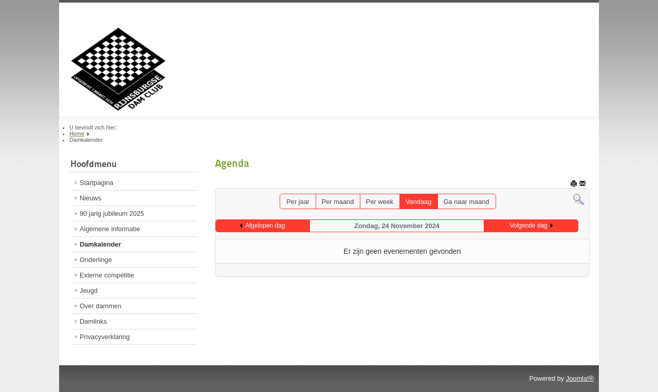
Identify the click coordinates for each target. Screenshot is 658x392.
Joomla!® (580, 378)
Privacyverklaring (105, 337)
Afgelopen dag (265, 225)
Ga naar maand (466, 202)
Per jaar (297, 202)
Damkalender (100, 244)
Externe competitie (107, 275)
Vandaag (418, 202)
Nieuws (90, 198)
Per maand (338, 202)
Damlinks (93, 321)
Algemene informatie (110, 229)
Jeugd (89, 290)
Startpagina (96, 182)
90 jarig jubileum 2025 (112, 213)
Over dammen (100, 306)
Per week (379, 202)
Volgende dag (528, 225)
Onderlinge (96, 260)
